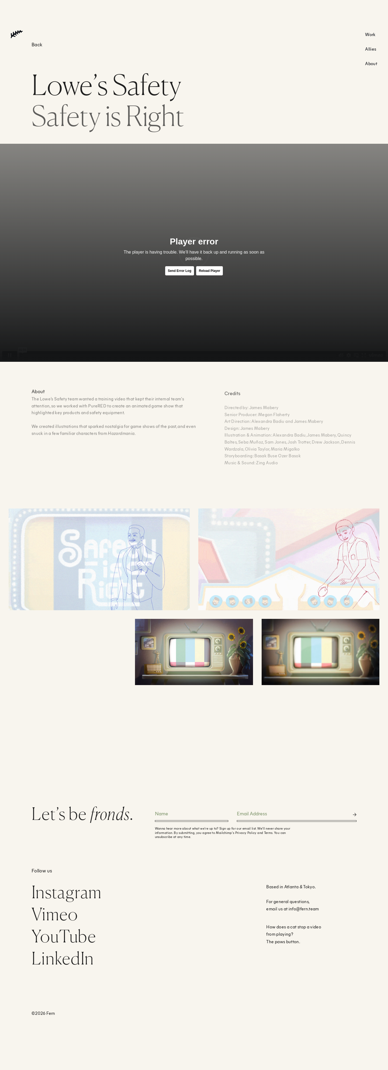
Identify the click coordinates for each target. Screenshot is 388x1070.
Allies (370, 49)
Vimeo (55, 914)
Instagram (67, 892)
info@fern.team (304, 908)
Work (370, 34)
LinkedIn (63, 958)
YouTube (64, 936)
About (371, 63)
